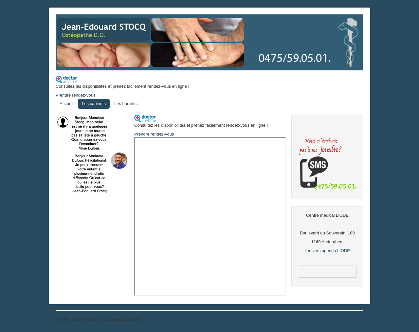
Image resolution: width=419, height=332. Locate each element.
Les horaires (126, 103)
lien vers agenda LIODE (327, 250)
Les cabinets (94, 103)
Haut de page (350, 319)
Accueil (66, 103)
